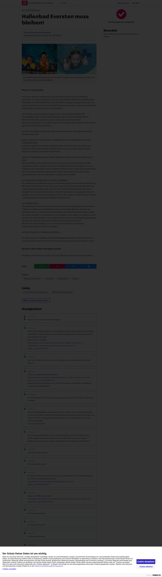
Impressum (59, 566)
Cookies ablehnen (146, 567)
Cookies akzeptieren (145, 562)
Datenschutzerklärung (43, 566)
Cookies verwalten (9, 569)
